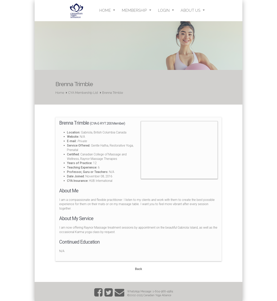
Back (138, 269)
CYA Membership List (83, 93)
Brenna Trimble (112, 93)
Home (59, 93)
